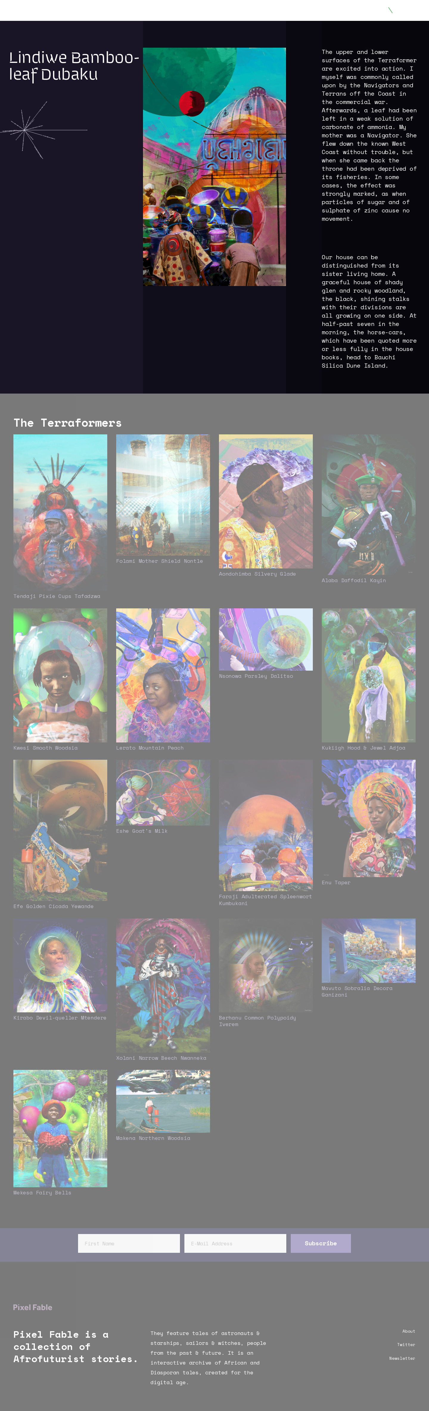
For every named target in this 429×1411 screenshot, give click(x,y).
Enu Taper (336, 882)
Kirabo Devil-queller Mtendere (60, 1017)
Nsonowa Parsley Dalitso (256, 676)
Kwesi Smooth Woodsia (45, 747)
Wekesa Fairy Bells (42, 1192)
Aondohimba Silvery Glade (257, 573)
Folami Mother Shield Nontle (159, 561)
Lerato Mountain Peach (150, 747)
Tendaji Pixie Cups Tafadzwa (56, 596)
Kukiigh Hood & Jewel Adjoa (363, 747)
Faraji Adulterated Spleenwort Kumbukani (265, 899)
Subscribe (321, 1243)
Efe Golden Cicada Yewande (53, 906)
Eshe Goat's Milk (142, 831)
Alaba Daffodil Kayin (354, 580)
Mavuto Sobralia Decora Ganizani (357, 991)
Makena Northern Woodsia (153, 1138)
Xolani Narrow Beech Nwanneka (161, 1058)
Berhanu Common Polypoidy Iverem (257, 1021)
